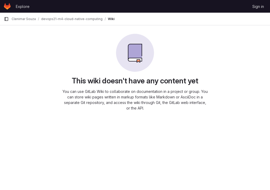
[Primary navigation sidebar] (6, 19)
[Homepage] (7, 6)
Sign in (258, 6)
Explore (23, 6)
